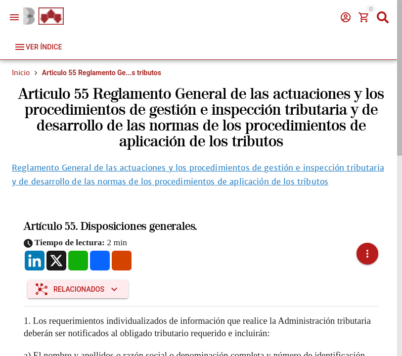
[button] (367, 254)
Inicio (21, 72)
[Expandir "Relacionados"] (78, 289)
